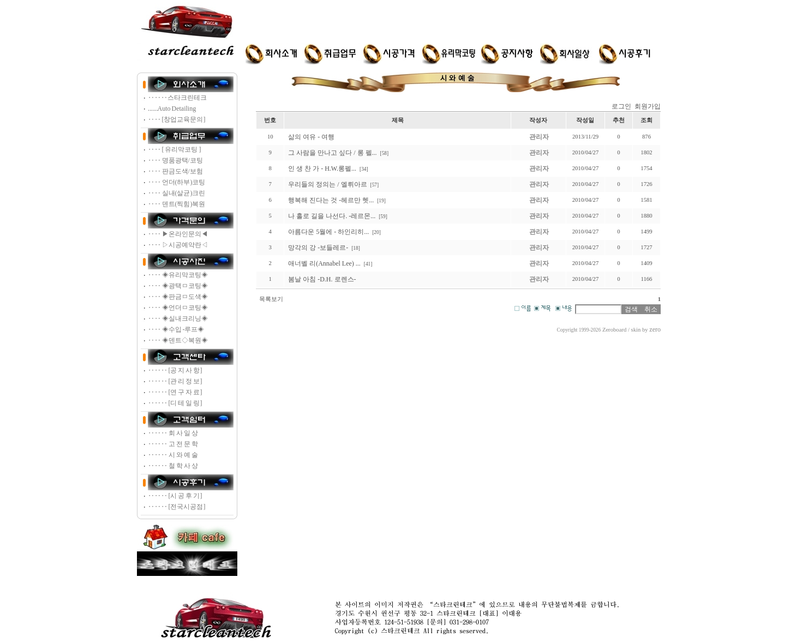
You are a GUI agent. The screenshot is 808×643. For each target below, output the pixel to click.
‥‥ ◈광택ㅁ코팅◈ (178, 286)
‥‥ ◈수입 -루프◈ (176, 329)
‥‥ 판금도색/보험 (175, 171)
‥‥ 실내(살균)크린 (177, 193)
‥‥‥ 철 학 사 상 (173, 466)
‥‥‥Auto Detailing (172, 108)
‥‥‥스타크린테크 (177, 97)
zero (655, 329)
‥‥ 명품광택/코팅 (175, 160)
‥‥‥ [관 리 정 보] (175, 381)
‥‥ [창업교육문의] (177, 119)
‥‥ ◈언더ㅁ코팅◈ (178, 307)
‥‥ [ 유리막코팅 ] (174, 149)
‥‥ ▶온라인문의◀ (178, 234)
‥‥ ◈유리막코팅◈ (178, 275)
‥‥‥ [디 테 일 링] (175, 403)
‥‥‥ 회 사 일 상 (173, 433)
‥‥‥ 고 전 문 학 (173, 444)
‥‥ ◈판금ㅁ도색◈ (178, 297)
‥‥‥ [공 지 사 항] (175, 370)
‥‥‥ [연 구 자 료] (175, 392)
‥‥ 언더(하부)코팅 (177, 182)
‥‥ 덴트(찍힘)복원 (177, 204)
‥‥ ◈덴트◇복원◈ (178, 340)
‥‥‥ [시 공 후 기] (175, 496)
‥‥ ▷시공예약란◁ (178, 245)
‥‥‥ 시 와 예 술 (173, 455)
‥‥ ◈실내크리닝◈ (178, 318)
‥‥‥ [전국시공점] (177, 506)
